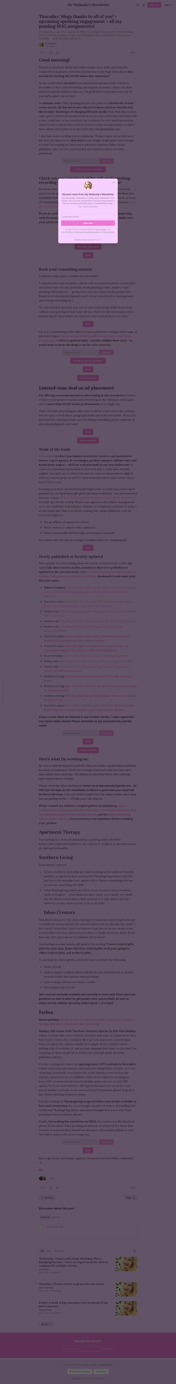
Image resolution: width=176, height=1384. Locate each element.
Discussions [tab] (59, 1251)
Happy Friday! (45, 1310)
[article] (88, 1267)
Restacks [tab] (56, 1217)
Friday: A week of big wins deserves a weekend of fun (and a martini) (73, 1304)
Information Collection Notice (87, 232)
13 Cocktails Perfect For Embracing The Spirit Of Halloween (97, 621)
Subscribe (154, 5)
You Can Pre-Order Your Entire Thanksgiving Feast (95, 655)
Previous (47, 1197)
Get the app (101, 1371)
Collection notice (105, 1364)
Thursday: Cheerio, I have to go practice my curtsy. (71, 1284)
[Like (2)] (43, 52)
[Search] (137, 5)
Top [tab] (42, 1251)
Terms (93, 1364)
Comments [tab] (45, 1217)
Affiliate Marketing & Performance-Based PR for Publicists (97, 497)
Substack (75, 1378)
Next (130, 1197)
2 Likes (51, 1178)
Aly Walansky (51, 43)
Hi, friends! (44, 1269)
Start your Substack (79, 1371)
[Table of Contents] (3, 692)
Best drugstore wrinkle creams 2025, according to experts (95, 661)
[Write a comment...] (91, 1230)
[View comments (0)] (51, 52)
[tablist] (50, 1217)
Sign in (168, 5)
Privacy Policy (108, 232)
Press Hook (46, 456)
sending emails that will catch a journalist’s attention (94, 810)
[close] (114, 182)
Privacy (86, 1364)
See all (46, 1324)
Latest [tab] (49, 1251)
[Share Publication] (143, 5)
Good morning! (46, 1287)
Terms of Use (101, 229)
